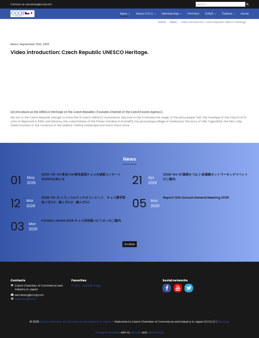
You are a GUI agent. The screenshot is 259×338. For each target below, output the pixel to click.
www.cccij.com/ (25, 299)
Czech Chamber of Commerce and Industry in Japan (75, 322)
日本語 (210, 14)
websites (114, 332)
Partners (193, 14)
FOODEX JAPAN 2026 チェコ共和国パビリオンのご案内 (81, 220)
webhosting (155, 332)
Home (245, 14)
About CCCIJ (146, 14)
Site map (223, 322)
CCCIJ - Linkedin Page (86, 286)
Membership (172, 14)
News (125, 14)
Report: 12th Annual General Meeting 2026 (196, 197)
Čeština (228, 14)
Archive (129, 244)
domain (136, 332)
